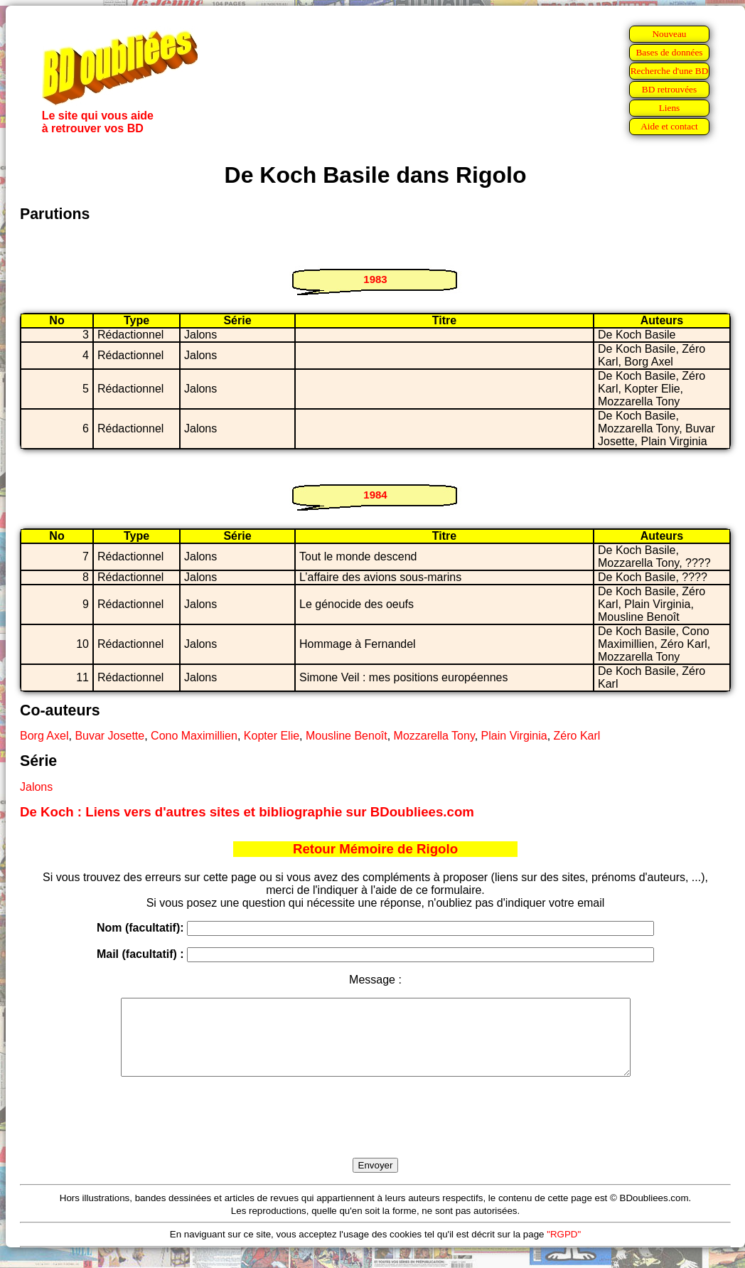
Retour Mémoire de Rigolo (375, 848)
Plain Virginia (514, 736)
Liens (669, 107)
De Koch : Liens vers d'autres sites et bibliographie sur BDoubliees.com (247, 811)
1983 (375, 279)
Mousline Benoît (346, 736)
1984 (375, 495)
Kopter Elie (271, 736)
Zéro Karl (577, 736)
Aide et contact (669, 126)
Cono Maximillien (194, 736)
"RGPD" (564, 1249)
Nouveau (669, 33)
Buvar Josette (109, 736)
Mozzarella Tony (434, 736)
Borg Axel (44, 736)
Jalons (36, 787)
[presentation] (375, 1133)
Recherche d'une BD (670, 70)
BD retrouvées (669, 89)
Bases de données (669, 52)
